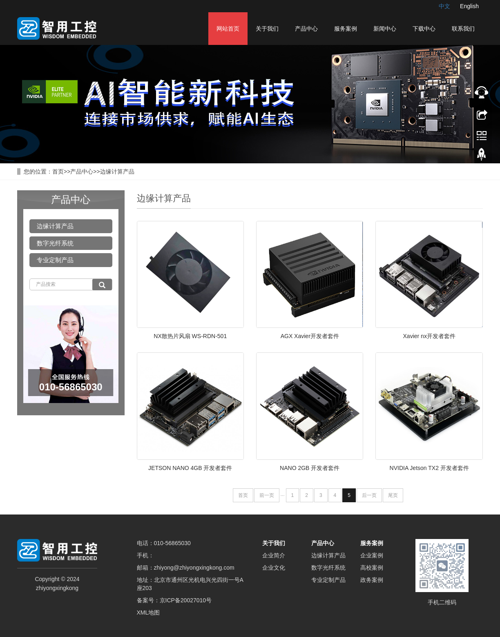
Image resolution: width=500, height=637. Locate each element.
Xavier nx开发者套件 (429, 336)
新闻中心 (384, 28)
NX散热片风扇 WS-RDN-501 (190, 336)
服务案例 (345, 28)
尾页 (393, 495)
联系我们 (463, 28)
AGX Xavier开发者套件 (310, 336)
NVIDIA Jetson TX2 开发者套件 (429, 468)
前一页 (266, 495)
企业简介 (273, 555)
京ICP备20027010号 (186, 600)
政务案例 (371, 580)
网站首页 (228, 28)
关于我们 (267, 28)
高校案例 (371, 567)
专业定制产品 (55, 259)
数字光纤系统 (55, 243)
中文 (444, 6)
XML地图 (148, 612)
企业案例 (371, 555)
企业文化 (273, 567)
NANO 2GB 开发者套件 (309, 468)
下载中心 (424, 28)
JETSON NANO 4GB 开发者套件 (190, 468)
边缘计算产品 (117, 171)
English (469, 6)
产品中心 (306, 28)
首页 (58, 171)
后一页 (369, 495)
